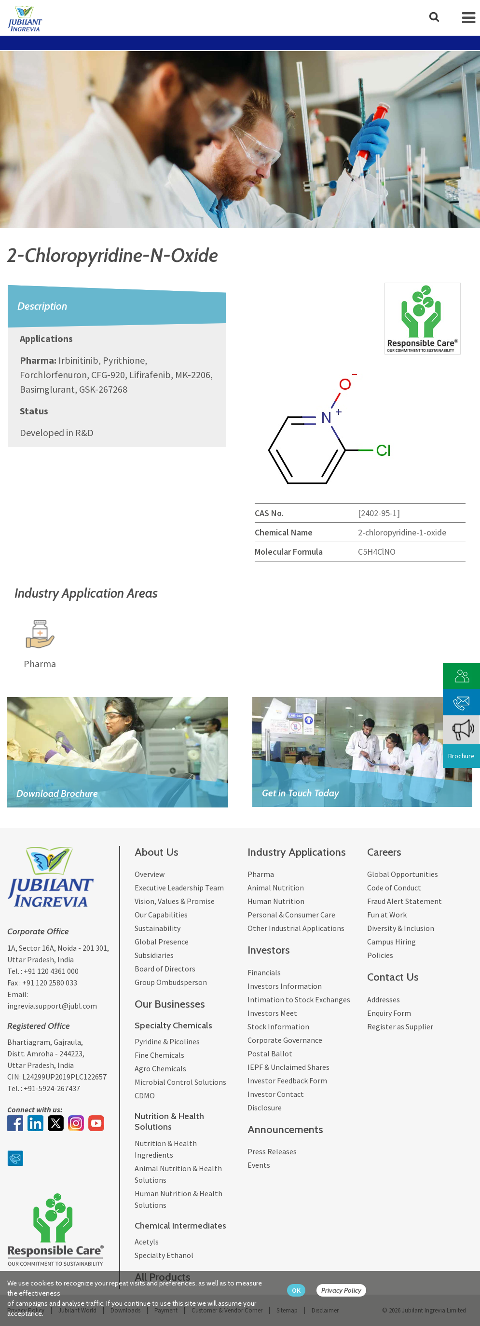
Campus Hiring (391, 941)
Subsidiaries (154, 955)
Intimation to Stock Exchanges (298, 999)
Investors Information (284, 986)
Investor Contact (275, 1094)
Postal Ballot (269, 1053)
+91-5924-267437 (52, 1088)
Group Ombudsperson (171, 982)
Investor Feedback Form (287, 1080)
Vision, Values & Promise (175, 901)
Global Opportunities (402, 874)
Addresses (383, 999)
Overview (150, 874)
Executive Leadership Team (179, 887)
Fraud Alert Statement (404, 901)
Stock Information (278, 1026)
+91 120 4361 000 (51, 971)
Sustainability (157, 928)
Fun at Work (387, 914)
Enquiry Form (389, 1013)
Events (258, 1165)
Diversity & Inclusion (400, 928)
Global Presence (162, 941)
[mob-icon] (468, 18)
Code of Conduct (394, 887)
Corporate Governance (284, 1040)
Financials (264, 972)
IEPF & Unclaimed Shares (288, 1067)
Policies (380, 955)
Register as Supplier (400, 1026)
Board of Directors (165, 968)
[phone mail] (461, 701)
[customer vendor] (461, 675)
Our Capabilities (161, 914)
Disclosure (264, 1107)
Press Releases (272, 1151)
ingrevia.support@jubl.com (52, 1006)
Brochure (461, 756)
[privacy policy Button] (346, 1290)
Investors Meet (272, 1013)
